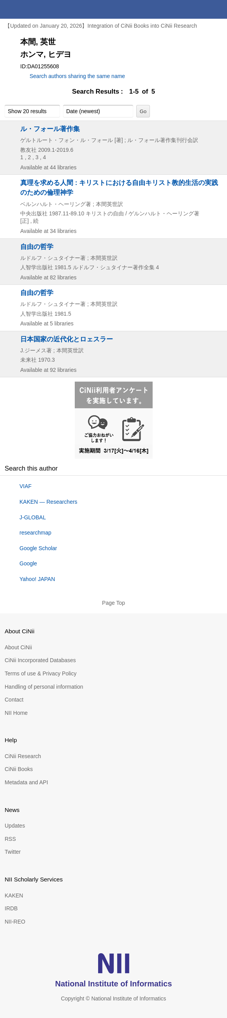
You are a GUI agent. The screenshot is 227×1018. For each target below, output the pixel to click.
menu (217, 9)
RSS (10, 839)
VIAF (25, 486)
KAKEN (14, 895)
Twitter (13, 852)
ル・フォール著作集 (50, 129)
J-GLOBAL (32, 517)
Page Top (113, 603)
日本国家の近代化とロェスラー (66, 339)
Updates (15, 826)
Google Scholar (38, 548)
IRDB (11, 908)
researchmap (35, 532)
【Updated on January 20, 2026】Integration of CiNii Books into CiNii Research (101, 26)
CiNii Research (23, 756)
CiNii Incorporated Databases (40, 660)
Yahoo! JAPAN (37, 579)
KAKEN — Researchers (48, 502)
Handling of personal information (44, 687)
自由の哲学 (36, 247)
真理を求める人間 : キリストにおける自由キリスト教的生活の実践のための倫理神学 (119, 187)
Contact (14, 699)
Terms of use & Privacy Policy (40, 673)
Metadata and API (26, 782)
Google (28, 563)
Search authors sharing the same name (77, 76)
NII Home (16, 713)
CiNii (34, 9)
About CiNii (18, 647)
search (199, 9)
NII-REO (15, 922)
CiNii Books (19, 769)
